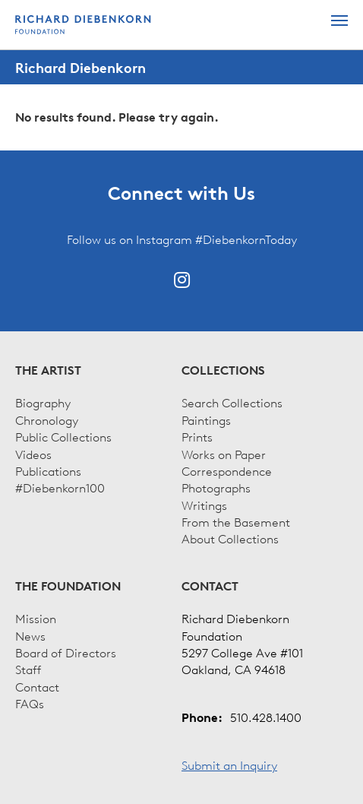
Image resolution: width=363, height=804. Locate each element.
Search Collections (232, 402)
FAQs (29, 703)
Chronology (46, 419)
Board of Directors (65, 652)
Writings (204, 504)
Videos (33, 453)
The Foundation (68, 586)
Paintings (206, 419)
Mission (35, 617)
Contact (37, 686)
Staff (28, 668)
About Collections (230, 538)
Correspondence (227, 470)
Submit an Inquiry (229, 764)
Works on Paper (224, 453)
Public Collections (63, 436)
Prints (197, 436)
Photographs (216, 487)
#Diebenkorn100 (60, 487)
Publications (48, 470)
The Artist (48, 370)
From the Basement (236, 521)
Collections (223, 370)
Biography (43, 402)
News (30, 635)
